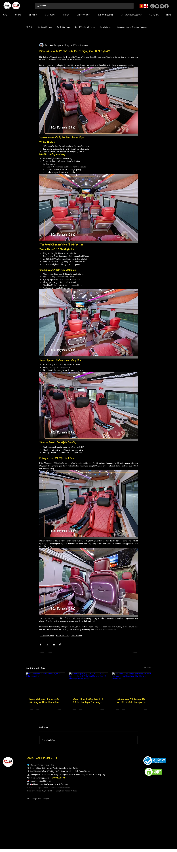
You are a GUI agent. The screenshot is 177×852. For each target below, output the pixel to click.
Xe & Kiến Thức (63, 27)
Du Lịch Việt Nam (45, 27)
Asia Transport (63, 784)
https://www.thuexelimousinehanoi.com (54, 787)
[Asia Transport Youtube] (157, 6)
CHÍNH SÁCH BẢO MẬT (12, 810)
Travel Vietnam (105, 27)
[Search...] (84, 6)
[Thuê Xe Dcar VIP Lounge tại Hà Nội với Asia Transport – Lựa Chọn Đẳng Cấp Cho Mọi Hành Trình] (131, 683)
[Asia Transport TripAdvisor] (162, 6)
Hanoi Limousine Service (43, 784)
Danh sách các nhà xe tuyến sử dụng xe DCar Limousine (44, 700)
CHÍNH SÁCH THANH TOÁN (13, 808)
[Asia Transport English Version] (146, 6)
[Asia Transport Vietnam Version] (142, 6)
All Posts (29, 27)
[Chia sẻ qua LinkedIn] (53, 644)
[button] (68, 14)
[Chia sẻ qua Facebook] (40, 644)
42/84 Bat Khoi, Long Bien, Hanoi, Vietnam (59, 790)
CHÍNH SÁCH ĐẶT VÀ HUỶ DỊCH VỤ (16, 813)
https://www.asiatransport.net (42, 765)
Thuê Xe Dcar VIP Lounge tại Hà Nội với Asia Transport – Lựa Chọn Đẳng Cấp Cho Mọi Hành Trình (130, 700)
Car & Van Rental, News (85, 27)
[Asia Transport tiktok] (152, 6)
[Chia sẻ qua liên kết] (60, 644)
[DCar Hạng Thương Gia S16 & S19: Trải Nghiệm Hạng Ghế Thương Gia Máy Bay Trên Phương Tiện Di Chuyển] (88, 683)
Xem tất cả (147, 667)
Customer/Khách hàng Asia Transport (132, 27)
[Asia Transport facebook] (166, 6)
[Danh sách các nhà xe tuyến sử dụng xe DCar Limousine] (45, 683)
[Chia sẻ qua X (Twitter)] (47, 644)
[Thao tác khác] (136, 45)
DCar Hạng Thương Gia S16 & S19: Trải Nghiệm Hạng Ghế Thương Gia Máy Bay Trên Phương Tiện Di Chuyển (88, 700)
